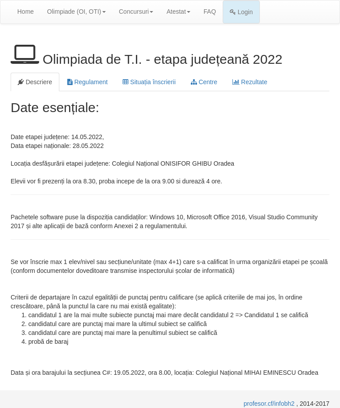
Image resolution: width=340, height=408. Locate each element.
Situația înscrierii (149, 81)
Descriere (35, 81)
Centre (204, 81)
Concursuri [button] (136, 11)
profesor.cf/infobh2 (269, 403)
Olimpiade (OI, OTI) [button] (76, 11)
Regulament (87, 81)
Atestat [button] (178, 11)
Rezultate (249, 81)
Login (241, 12)
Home (25, 11)
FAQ (210, 11)
